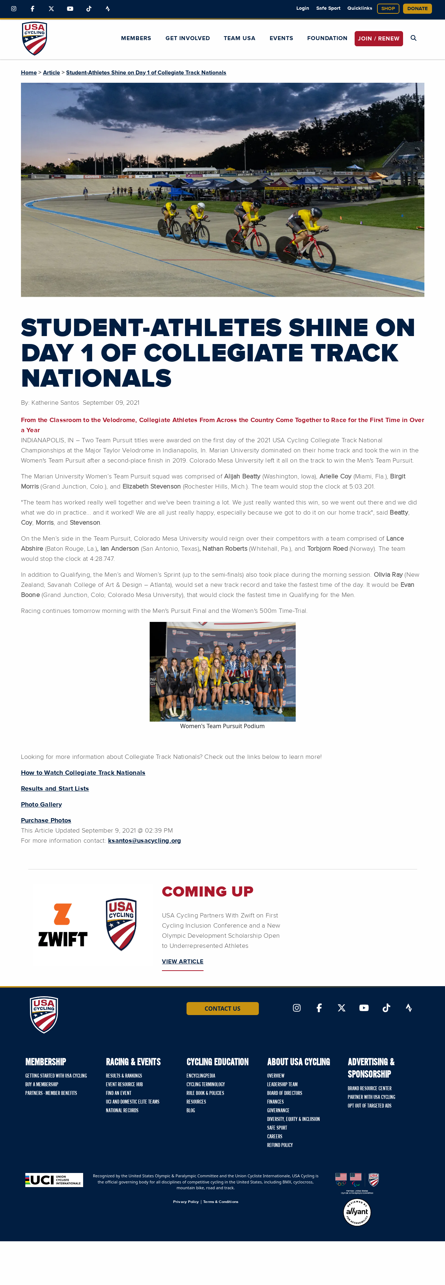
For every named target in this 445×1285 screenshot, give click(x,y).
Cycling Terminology (206, 1084)
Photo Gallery (41, 804)
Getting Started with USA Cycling (56, 1076)
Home (29, 73)
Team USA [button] (240, 38)
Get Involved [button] (188, 38)
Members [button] (136, 38)
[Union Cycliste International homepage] (54, 1180)
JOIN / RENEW (379, 39)
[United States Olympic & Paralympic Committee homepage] (357, 1183)
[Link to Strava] (107, 9)
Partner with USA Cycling (371, 1097)
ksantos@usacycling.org (144, 841)
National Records (122, 1110)
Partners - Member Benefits (51, 1093)
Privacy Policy (186, 1202)
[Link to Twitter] (51, 9)
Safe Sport (328, 8)
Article (51, 73)
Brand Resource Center (369, 1088)
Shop (388, 8)
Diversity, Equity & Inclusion (293, 1119)
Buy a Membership (41, 1084)
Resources (196, 1102)
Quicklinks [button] (359, 8)
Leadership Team (282, 1084)
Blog (191, 1110)
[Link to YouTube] (70, 9)
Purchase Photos (46, 820)
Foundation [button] (327, 38)
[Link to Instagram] (13, 9)
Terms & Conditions (220, 1202)
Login (302, 8)
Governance (278, 1110)
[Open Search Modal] (413, 38)
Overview (275, 1076)
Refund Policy (280, 1145)
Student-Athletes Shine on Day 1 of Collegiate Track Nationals (146, 73)
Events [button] (282, 38)
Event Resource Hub (124, 1084)
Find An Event (118, 1093)
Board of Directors (284, 1093)
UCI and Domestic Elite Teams (132, 1102)
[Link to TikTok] (89, 9)
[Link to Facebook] (32, 9)
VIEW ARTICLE (183, 961)
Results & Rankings (124, 1076)
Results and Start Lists (55, 789)
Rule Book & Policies (205, 1093)
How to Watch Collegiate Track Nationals (83, 773)
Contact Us (222, 1009)
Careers (274, 1136)
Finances (275, 1102)
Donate (417, 8)
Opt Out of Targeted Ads (369, 1106)
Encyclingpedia (201, 1076)
